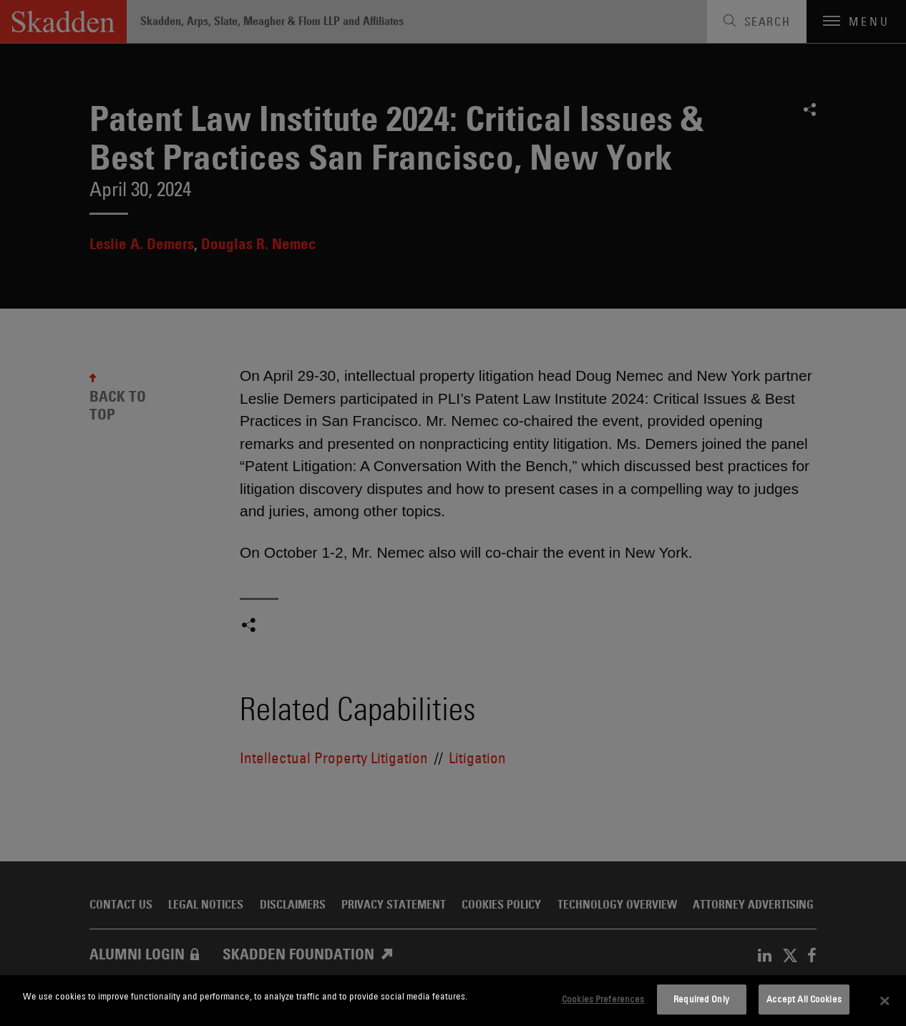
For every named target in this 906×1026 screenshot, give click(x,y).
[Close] (885, 1000)
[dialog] (453, 1000)
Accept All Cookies (804, 999)
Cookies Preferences (603, 999)
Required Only (701, 999)
